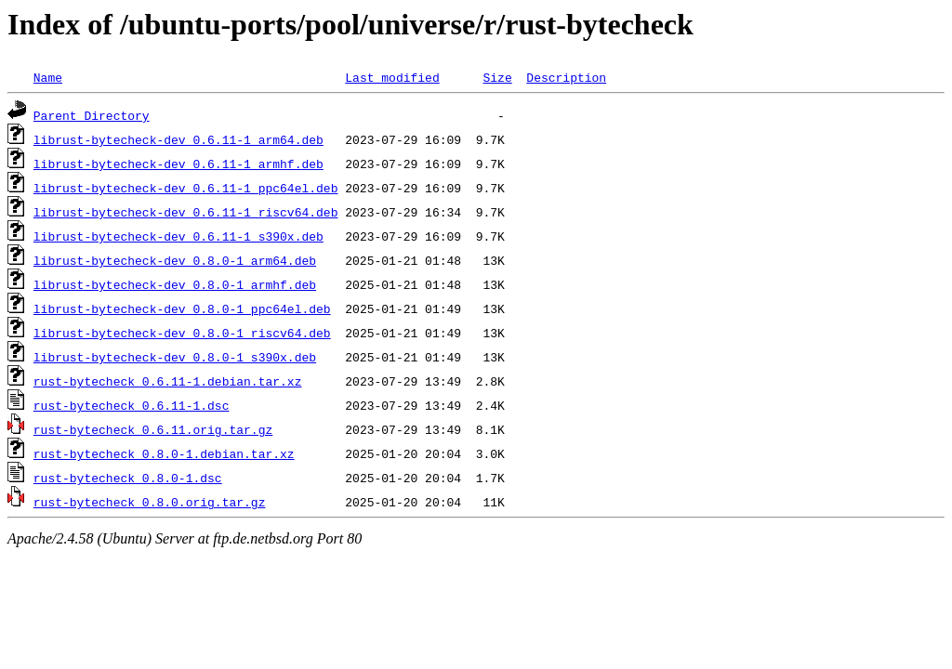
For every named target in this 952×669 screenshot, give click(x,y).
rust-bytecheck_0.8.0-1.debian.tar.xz (164, 453)
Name (47, 77)
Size (497, 77)
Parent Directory (91, 115)
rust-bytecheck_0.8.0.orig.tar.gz (149, 501)
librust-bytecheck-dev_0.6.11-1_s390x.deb (178, 236)
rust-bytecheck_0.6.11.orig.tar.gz (152, 429)
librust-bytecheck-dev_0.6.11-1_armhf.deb (178, 163)
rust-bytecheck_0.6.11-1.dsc (131, 405)
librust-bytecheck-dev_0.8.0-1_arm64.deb (174, 260)
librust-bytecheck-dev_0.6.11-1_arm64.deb (178, 139)
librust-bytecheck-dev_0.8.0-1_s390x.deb (174, 356)
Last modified (392, 77)
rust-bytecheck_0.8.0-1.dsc (127, 477)
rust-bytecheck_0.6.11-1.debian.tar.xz (167, 381)
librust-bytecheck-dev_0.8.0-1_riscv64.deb (182, 332)
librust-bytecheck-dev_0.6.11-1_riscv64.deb (185, 211)
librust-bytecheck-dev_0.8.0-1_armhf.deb (174, 284)
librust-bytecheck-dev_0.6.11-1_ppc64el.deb (185, 187)
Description (566, 77)
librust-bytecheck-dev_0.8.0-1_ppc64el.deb (182, 308)
